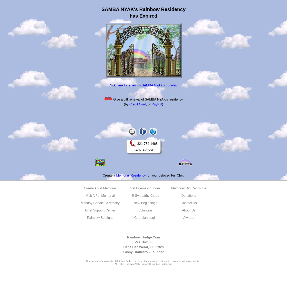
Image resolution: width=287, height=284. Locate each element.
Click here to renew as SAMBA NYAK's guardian (143, 85)
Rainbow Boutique (100, 217)
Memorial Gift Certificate (188, 188)
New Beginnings (145, 203)
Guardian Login (145, 217)
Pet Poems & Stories (145, 188)
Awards (188, 217)
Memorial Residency (131, 175)
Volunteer (145, 210)
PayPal (157, 104)
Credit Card (137, 104)
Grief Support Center (100, 210)
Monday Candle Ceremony (100, 203)
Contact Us (189, 203)
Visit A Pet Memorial (100, 195)
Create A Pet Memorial (100, 188)
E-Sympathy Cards (145, 195)
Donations (188, 195)
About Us (189, 210)
